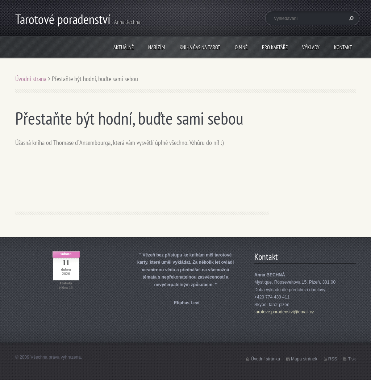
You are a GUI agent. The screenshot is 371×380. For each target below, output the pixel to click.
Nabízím (156, 47)
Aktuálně (123, 47)
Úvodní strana (31, 79)
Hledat (350, 18)
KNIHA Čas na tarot (200, 47)
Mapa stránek (304, 359)
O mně (241, 47)
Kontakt (343, 47)
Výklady (311, 47)
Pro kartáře (275, 47)
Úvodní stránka (265, 359)
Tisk (352, 359)
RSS (332, 359)
